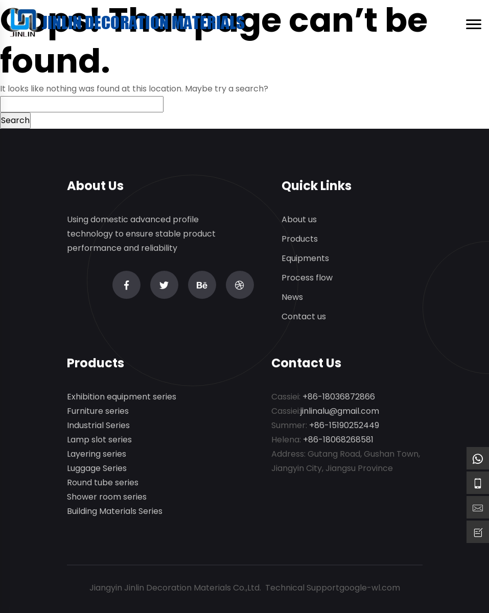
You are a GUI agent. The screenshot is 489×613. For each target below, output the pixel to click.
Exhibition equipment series (121, 397)
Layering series (96, 454)
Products (300, 239)
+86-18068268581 (338, 440)
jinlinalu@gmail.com (339, 411)
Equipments (305, 259)
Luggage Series (97, 469)
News (292, 297)
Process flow (307, 278)
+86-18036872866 (338, 397)
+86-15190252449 (344, 426)
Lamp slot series (99, 440)
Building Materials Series (114, 511)
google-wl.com (369, 588)
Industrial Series (98, 426)
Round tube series (102, 483)
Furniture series (98, 411)
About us (299, 220)
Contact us (304, 317)
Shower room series (107, 497)
